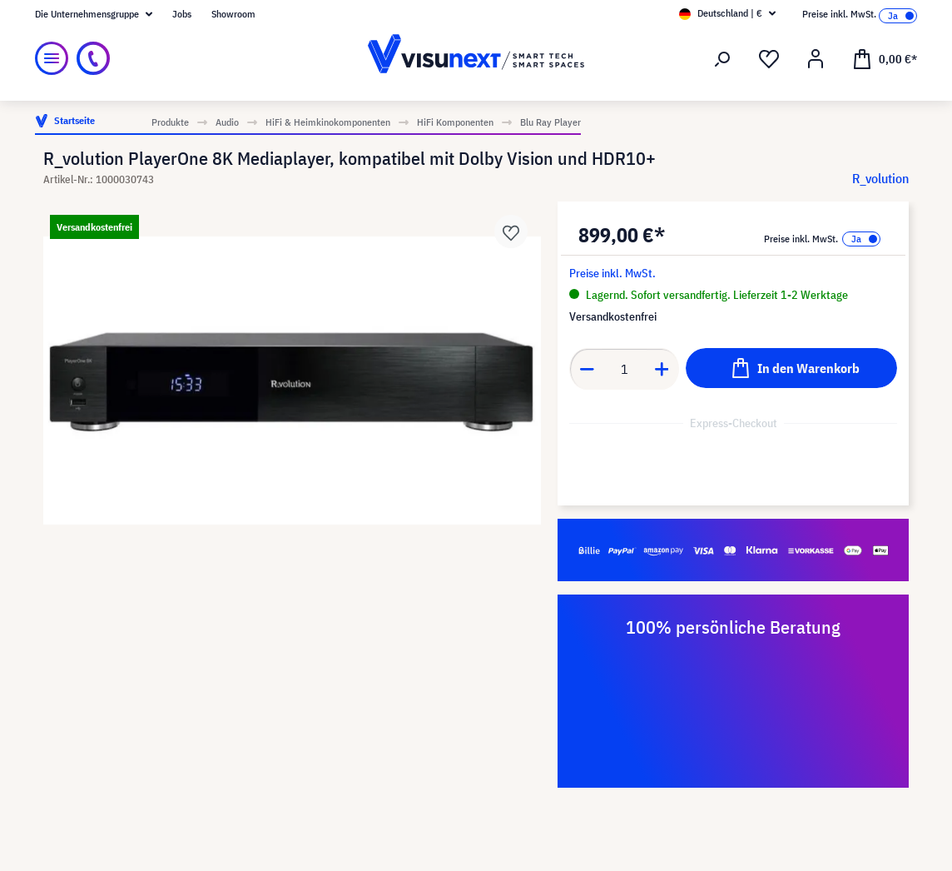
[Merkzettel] (769, 59)
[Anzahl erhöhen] (662, 369)
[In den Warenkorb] (791, 368)
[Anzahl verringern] (586, 369)
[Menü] (51, 58)
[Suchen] (722, 59)
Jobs (181, 13)
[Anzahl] (624, 369)
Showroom (233, 13)
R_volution (880, 178)
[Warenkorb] (884, 58)
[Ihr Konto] (816, 59)
